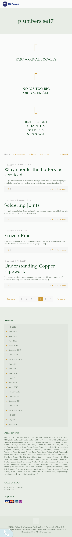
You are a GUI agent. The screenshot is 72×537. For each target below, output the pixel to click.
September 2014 (15, 410)
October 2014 (14, 406)
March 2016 (13, 345)
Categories (19, 154)
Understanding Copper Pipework (29, 268)
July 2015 (12, 369)
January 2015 (14, 396)
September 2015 (15, 359)
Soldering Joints (22, 205)
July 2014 (12, 415)
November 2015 (15, 350)
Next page (62, 299)
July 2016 (12, 327)
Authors (44, 154)
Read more (61, 189)
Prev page (10, 299)
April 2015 (13, 383)
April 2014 (13, 424)
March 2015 (13, 387)
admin (9, 164)
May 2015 (13, 378)
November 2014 (15, 401)
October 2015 (14, 355)
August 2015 (14, 364)
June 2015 (13, 373)
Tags (32, 154)
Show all (63, 154)
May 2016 (13, 336)
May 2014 (13, 420)
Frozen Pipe (17, 235)
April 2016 (13, 341)
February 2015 (14, 392)
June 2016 (13, 332)
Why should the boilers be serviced (33, 172)
